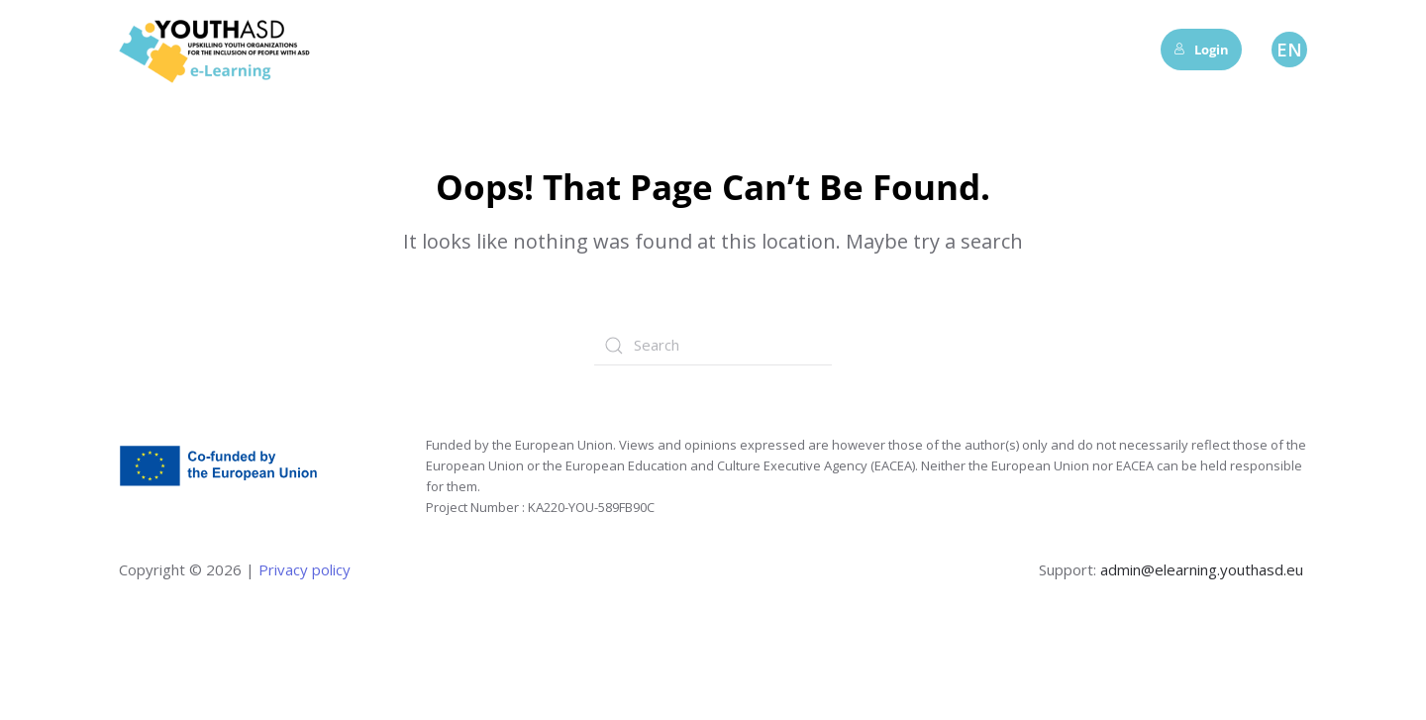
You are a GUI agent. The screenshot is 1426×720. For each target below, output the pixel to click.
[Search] (713, 345)
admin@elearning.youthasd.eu (1201, 569)
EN (1289, 49)
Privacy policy (303, 569)
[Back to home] (218, 49)
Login (1201, 49)
